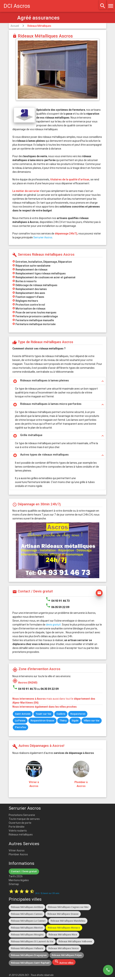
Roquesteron (77, 713)
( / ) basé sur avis (47, 893)
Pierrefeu (20, 727)
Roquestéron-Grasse (42, 720)
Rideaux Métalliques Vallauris (27, 948)
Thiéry (62, 720)
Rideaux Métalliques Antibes (27, 907)
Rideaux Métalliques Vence (63, 948)
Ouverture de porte (20, 822)
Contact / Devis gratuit (24, 871)
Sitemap (14, 884)
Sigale (75, 720)
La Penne (20, 720)
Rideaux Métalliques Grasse (63, 914)
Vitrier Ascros (16, 850)
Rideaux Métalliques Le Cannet (28, 920)
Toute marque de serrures (24, 819)
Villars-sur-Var (91, 720)
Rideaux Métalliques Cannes (26, 914)
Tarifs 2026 (16, 876)
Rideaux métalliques (21, 834)
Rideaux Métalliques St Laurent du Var (32, 941)
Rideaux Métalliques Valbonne (75, 941)
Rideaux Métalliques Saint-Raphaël (30, 962)
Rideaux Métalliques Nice (63, 934)
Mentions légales (19, 880)
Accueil (15, 25)
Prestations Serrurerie (22, 815)
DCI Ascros (17, 6)
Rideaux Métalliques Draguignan (29, 955)
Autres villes (63, 961)
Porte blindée (16, 826)
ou (48, 689)
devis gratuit (53, 624)
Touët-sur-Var (43, 713)
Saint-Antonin (22, 713)
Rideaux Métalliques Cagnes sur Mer (68, 907)
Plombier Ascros (18, 854)
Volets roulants (18, 830)
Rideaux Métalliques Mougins (27, 934)
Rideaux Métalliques (39, 25)
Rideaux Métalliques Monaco (64, 927)
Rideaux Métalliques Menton (27, 927)
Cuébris (60, 713)
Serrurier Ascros (42, 237)
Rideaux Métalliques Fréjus (67, 955)
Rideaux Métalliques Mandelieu (68, 920)
